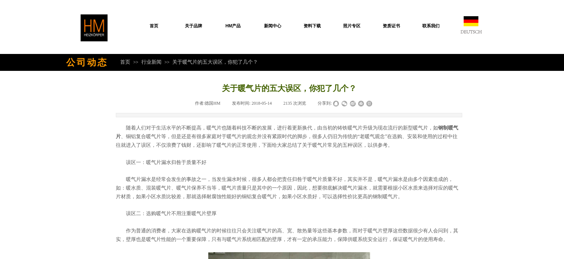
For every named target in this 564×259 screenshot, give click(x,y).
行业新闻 (151, 62)
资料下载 (312, 25)
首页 (154, 25)
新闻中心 (272, 25)
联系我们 (431, 25)
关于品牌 (193, 25)
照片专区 (351, 25)
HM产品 (233, 25)
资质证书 (391, 25)
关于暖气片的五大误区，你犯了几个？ (215, 62)
